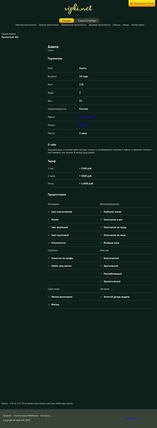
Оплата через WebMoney (26, 415)
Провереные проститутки (73, 24)
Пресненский (86, 116)
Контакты (45, 415)
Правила (7, 415)
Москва (66, 20)
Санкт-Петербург (87, 20)
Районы (116, 24)
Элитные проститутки (25, 24)
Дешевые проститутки (99, 24)
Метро (126, 24)
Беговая (83, 125)
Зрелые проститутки (49, 24)
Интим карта (138, 24)
